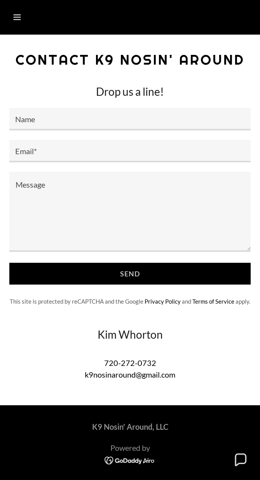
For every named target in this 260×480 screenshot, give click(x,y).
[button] (37, 17)
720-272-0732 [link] (130, 362)
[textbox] (130, 119)
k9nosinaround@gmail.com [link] (130, 374)
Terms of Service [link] (213, 301)
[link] (130, 459)
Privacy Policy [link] (163, 301)
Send (130, 273)
